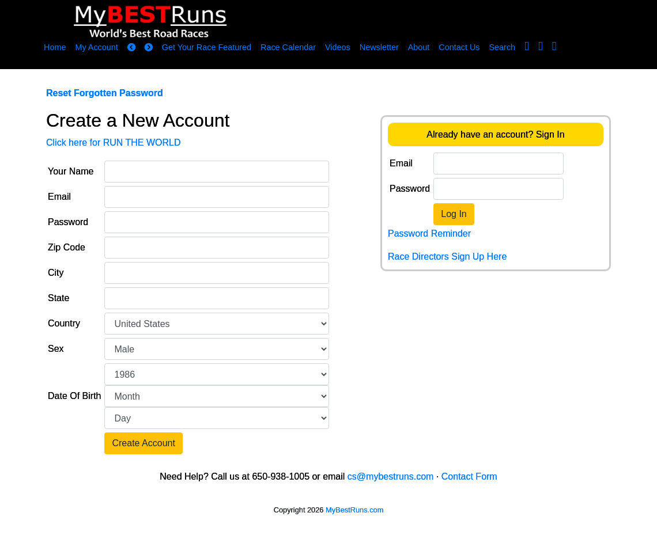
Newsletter (379, 47)
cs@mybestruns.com (391, 476)
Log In (453, 214)
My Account (96, 47)
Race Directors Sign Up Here (447, 256)
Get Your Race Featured (206, 47)
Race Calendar (288, 47)
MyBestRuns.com (354, 510)
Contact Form (469, 476)
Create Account (143, 443)
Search (502, 47)
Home (55, 47)
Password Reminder (429, 233)
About (419, 47)
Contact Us (459, 47)
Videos (337, 47)
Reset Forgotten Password (104, 93)
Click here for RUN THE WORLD (113, 142)
